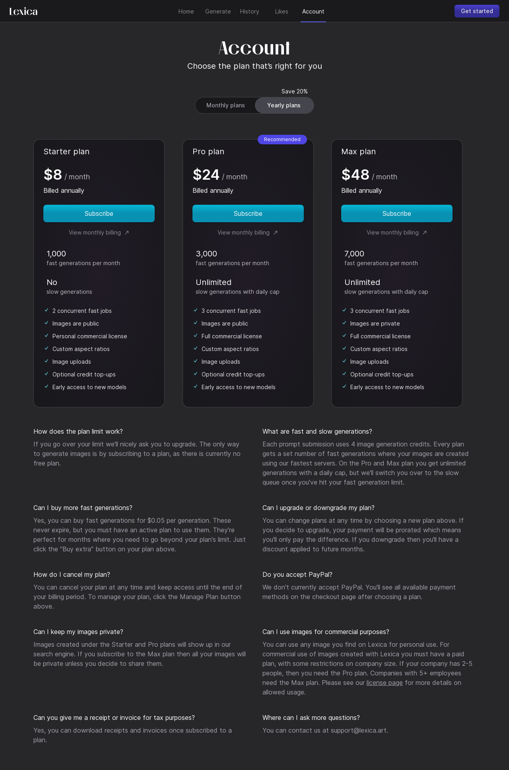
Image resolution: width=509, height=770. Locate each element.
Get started (477, 11)
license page (385, 683)
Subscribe (99, 213)
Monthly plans (225, 105)
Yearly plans (284, 105)
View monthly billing (99, 232)
